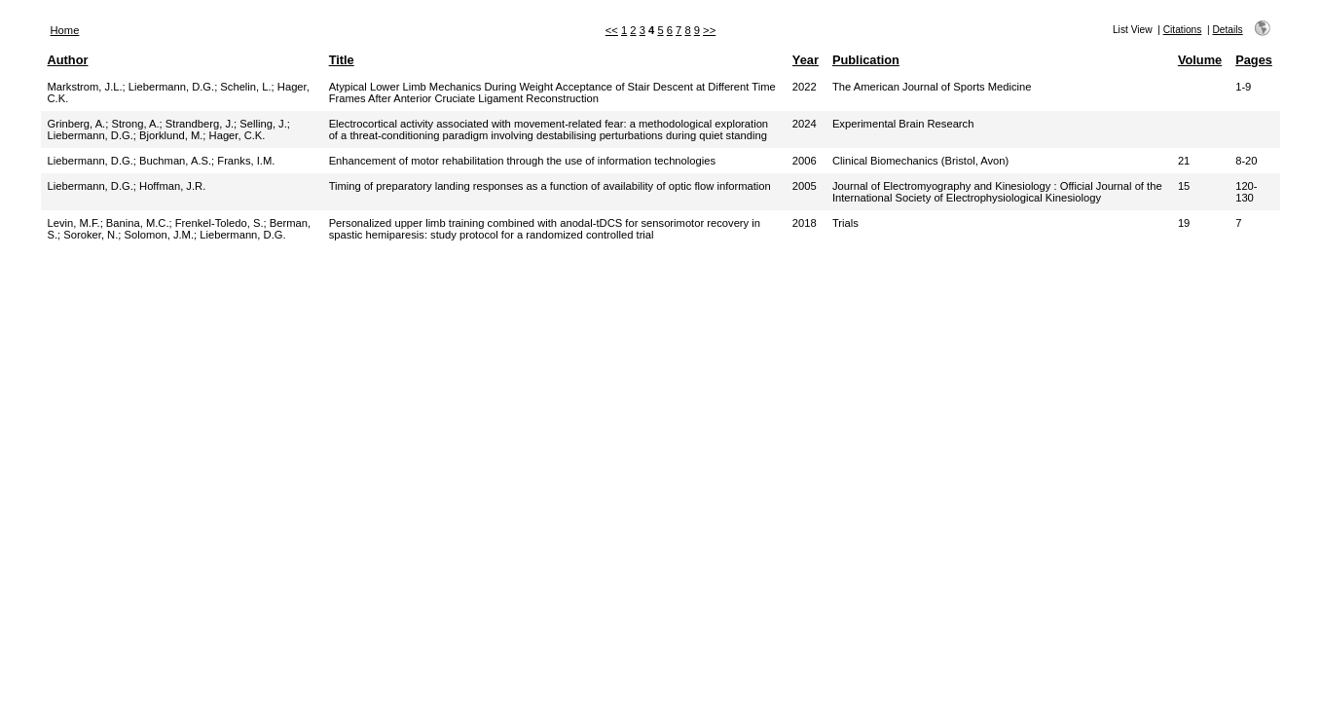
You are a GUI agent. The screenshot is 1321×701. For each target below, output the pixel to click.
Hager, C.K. (237, 135)
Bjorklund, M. (170, 135)
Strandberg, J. (199, 123)
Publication (865, 60)
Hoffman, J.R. (172, 186)
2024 (804, 123)
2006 (804, 160)
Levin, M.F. (74, 223)
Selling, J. (263, 123)
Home (65, 30)
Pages (1253, 60)
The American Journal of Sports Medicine (932, 86)
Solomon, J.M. (160, 234)
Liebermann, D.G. (171, 86)
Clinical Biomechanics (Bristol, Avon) (920, 160)
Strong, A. (135, 123)
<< (611, 30)
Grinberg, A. (77, 123)
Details (1227, 29)
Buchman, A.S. (175, 160)
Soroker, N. (90, 234)
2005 (804, 186)
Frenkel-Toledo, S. (219, 223)
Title (341, 60)
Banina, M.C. (137, 223)
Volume (1200, 60)
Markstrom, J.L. (85, 86)
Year (805, 60)
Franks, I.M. (246, 160)
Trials (845, 223)
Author (68, 60)
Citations (1182, 29)
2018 (804, 223)
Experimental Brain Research (903, 123)
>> (709, 30)
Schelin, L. (245, 86)
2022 (804, 86)
